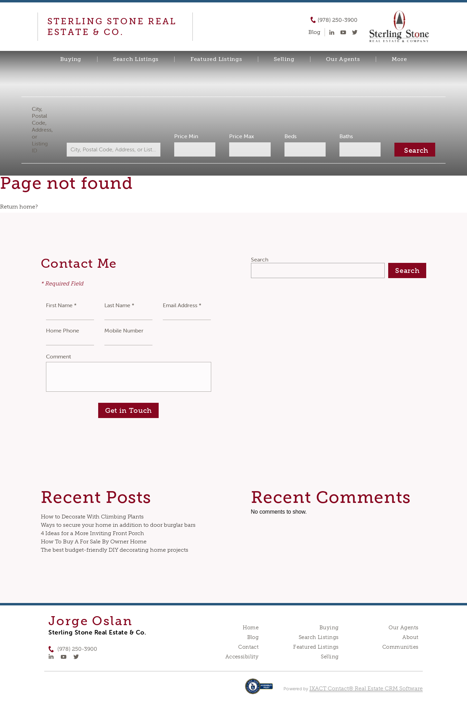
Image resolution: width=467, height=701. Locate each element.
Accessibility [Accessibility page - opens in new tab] (242, 657)
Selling (284, 59)
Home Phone (62, 330)
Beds (289, 136)
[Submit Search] (412, 150)
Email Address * (182, 305)
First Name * (61, 305)
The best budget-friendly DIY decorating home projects (114, 550)
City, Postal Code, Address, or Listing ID (44, 129)
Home (251, 627)
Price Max (241, 136)
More (399, 59)
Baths (345, 136)
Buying (71, 59)
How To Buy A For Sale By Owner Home (94, 541)
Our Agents (343, 59)
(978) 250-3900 (337, 20)
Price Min (187, 136)
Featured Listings (216, 59)
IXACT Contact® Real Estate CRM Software (366, 688)
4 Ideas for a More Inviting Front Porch (92, 533)
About (410, 637)
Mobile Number (123, 330)
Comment (58, 356)
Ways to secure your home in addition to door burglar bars (118, 525)
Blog (253, 637)
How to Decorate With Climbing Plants (92, 516)
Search (259, 259)
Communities (400, 647)
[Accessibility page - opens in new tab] (259, 689)
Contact (248, 647)
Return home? (19, 206)
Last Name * (119, 305)
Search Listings (136, 59)
